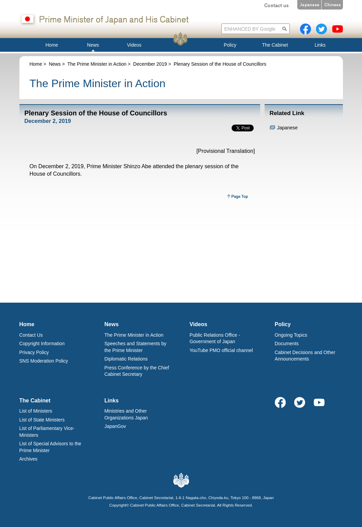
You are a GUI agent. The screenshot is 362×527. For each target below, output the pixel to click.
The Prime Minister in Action (97, 64)
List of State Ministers (42, 419)
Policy (283, 324)
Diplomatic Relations (126, 359)
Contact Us (31, 335)
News (55, 64)
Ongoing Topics (291, 335)
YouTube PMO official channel (221, 350)
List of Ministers (35, 411)
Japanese (287, 127)
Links (112, 400)
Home (36, 64)
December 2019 (150, 64)
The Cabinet (35, 400)
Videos (198, 324)
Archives (28, 459)
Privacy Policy (34, 352)
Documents (287, 343)
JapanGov (115, 426)
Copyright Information (42, 343)
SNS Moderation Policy (43, 361)
